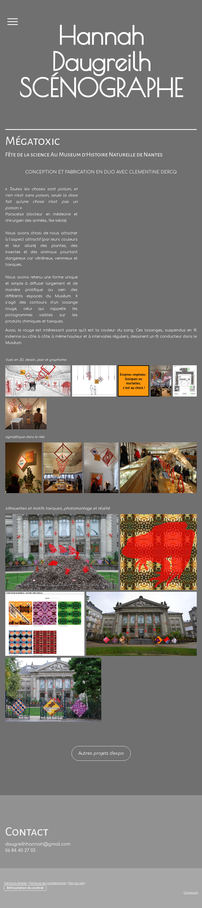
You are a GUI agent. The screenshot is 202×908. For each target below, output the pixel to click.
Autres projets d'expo (101, 753)
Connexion (191, 892)
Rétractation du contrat (25, 888)
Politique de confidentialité (47, 883)
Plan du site (76, 883)
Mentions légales (15, 883)
